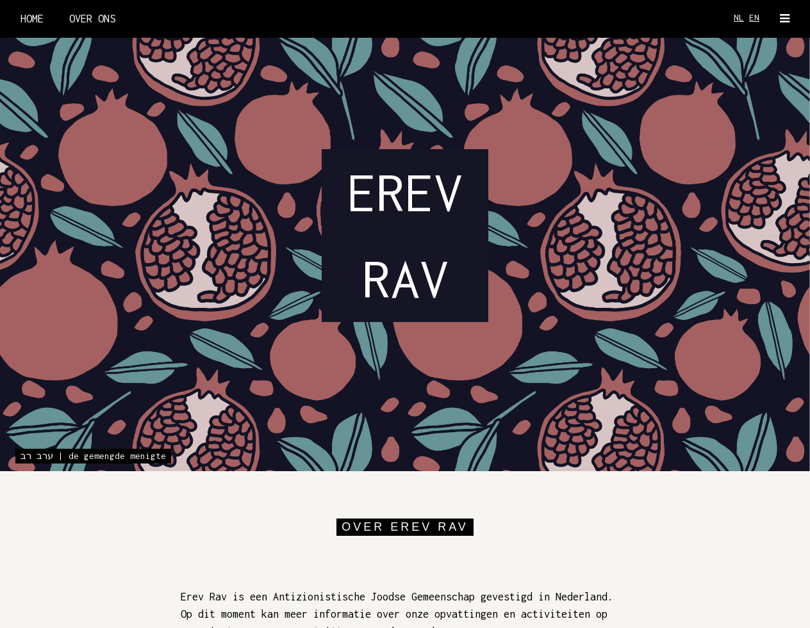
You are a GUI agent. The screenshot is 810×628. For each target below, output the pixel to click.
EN (754, 17)
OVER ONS (92, 18)
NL (739, 17)
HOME (32, 18)
